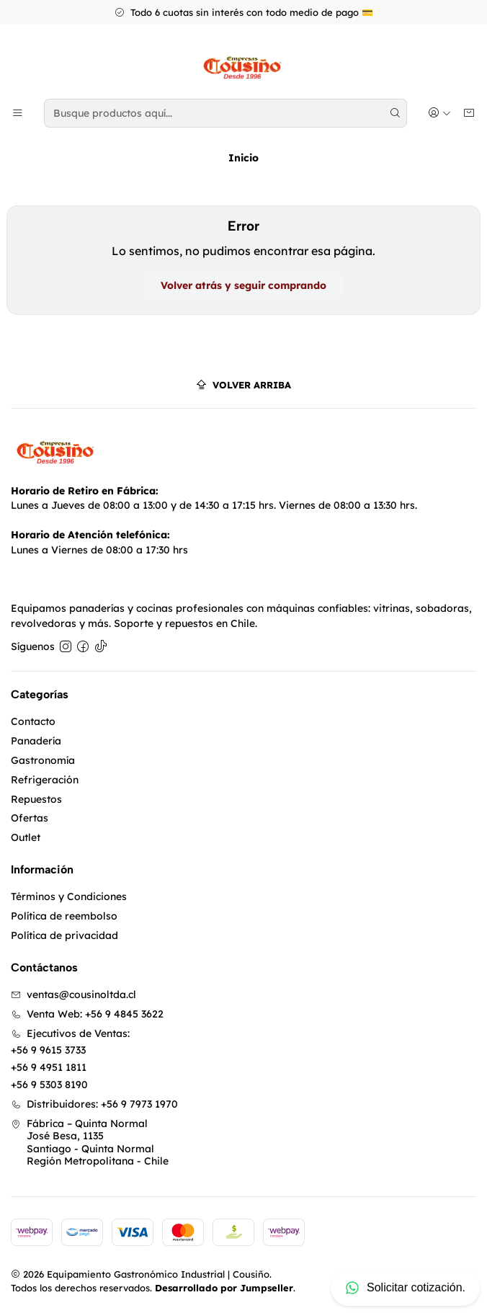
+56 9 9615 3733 (48, 1049)
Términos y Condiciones (69, 896)
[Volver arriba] (243, 385)
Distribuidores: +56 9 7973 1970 (94, 1104)
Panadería (36, 740)
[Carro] (469, 113)
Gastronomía (43, 760)
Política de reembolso (64, 915)
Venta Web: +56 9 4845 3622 (87, 1013)
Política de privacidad (64, 935)
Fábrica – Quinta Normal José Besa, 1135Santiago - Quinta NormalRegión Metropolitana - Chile (90, 1142)
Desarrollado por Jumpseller (224, 1288)
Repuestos (36, 799)
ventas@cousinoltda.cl (73, 994)
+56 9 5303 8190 (49, 1084)
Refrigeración (45, 779)
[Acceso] (439, 113)
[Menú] (18, 113)
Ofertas (29, 817)
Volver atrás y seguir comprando (243, 285)
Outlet (25, 837)
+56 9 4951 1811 (48, 1067)
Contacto (33, 721)
